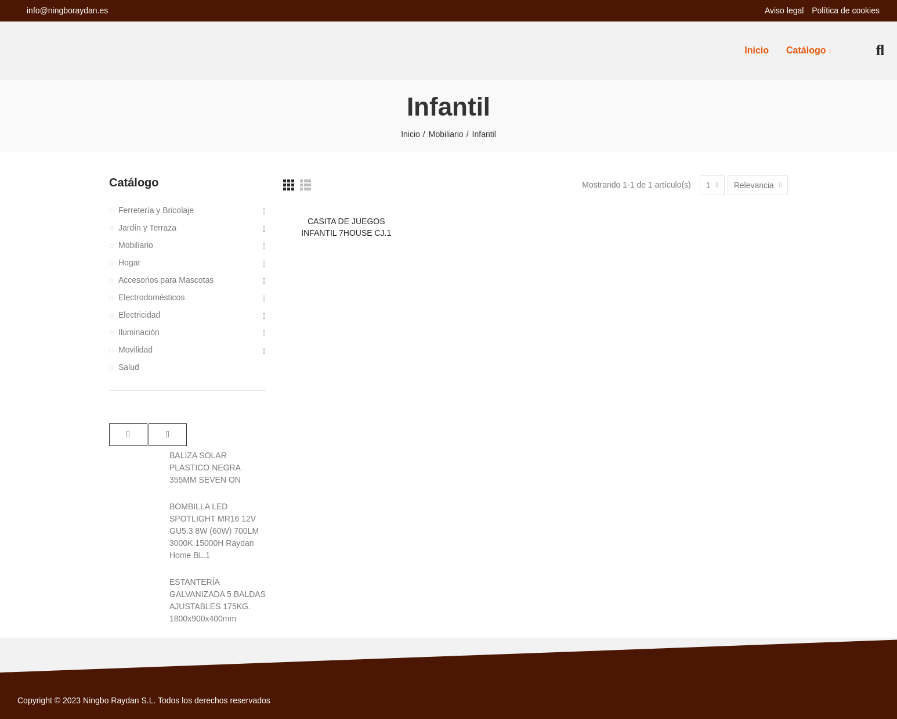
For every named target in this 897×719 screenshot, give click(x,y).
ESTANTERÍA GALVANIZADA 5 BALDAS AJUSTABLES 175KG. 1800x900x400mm (217, 600)
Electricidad (139, 314)
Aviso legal (785, 10)
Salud (128, 367)
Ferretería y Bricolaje (156, 210)
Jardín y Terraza (147, 227)
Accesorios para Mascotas (166, 280)
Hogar (129, 262)
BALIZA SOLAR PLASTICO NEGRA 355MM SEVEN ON (205, 467)
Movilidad (135, 349)
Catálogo (134, 182)
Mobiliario (135, 245)
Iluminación (139, 332)
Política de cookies (846, 10)
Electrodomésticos (151, 297)
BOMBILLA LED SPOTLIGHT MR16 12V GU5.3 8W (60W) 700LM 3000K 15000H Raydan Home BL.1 (214, 531)
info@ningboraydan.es (67, 10)
